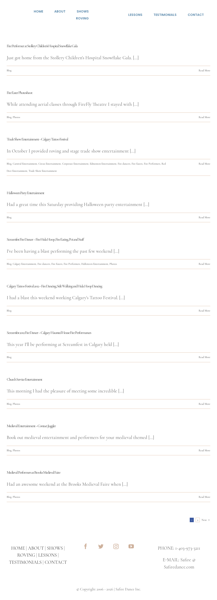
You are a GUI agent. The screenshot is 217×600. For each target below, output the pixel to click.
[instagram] (116, 546)
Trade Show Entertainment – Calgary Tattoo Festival (37, 139)
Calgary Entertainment (24, 263)
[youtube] (131, 546)
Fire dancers (124, 163)
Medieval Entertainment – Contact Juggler (31, 425)
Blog (9, 70)
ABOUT (36, 548)
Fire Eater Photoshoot (19, 92)
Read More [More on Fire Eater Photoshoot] (204, 117)
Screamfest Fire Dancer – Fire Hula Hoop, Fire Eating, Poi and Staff (45, 239)
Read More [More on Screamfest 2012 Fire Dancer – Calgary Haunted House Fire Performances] (204, 357)
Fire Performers (152, 163)
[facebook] (85, 546)
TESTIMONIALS (25, 562)
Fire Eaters (137, 163)
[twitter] (100, 546)
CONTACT (56, 562)
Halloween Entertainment (94, 263)
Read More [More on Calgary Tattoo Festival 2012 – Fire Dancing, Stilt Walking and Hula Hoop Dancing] (204, 310)
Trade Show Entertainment (43, 170)
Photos (16, 117)
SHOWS (55, 548)
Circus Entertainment (49, 163)
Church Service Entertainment (24, 379)
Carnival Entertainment (25, 163)
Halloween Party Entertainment (25, 192)
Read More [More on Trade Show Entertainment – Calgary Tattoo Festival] (204, 163)
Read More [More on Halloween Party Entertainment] (204, 217)
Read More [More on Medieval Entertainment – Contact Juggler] (204, 450)
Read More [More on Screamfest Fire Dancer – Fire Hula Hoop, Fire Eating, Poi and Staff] (204, 263)
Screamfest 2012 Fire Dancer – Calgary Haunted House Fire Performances (49, 332)
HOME (18, 548)
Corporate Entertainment (75, 163)
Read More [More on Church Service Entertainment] (204, 403)
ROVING (26, 555)
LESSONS (47, 555)
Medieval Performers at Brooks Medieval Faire (33, 472)
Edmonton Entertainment (103, 163)
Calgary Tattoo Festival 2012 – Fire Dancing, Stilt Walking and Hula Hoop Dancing (54, 286)
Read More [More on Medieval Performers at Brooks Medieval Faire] (204, 496)
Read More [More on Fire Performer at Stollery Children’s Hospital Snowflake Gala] (204, 70)
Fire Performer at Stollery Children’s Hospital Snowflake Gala (42, 45)
